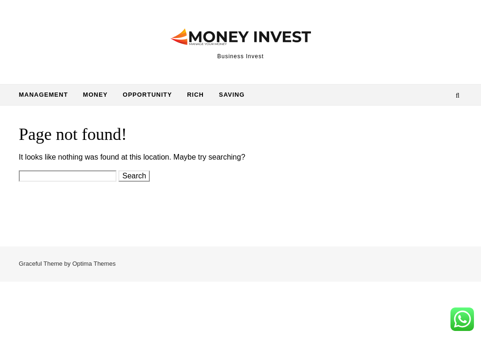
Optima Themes (94, 263)
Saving (232, 94)
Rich (195, 94)
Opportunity (147, 94)
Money (95, 94)
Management (43, 94)
